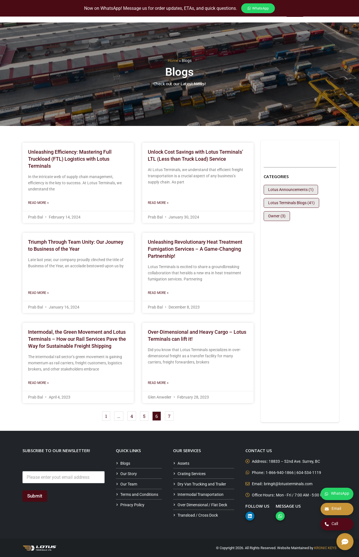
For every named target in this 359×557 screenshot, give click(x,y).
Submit (34, 496)
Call (331, 524)
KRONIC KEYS (325, 548)
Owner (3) (277, 216)
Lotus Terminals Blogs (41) (291, 203)
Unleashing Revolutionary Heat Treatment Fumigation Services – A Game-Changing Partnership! (195, 249)
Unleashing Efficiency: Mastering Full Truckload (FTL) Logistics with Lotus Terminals (70, 159)
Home (173, 60)
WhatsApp (337, 494)
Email (333, 509)
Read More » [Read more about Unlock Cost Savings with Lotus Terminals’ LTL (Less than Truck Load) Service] (158, 203)
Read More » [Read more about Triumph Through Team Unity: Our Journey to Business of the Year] (38, 293)
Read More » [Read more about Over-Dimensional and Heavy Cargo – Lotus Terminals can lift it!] (158, 383)
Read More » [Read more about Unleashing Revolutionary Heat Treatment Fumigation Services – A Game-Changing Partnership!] (158, 293)
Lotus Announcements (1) (291, 189)
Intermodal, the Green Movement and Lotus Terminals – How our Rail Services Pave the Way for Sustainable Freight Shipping (77, 339)
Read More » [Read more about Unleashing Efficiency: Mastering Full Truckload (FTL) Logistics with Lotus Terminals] (38, 203)
